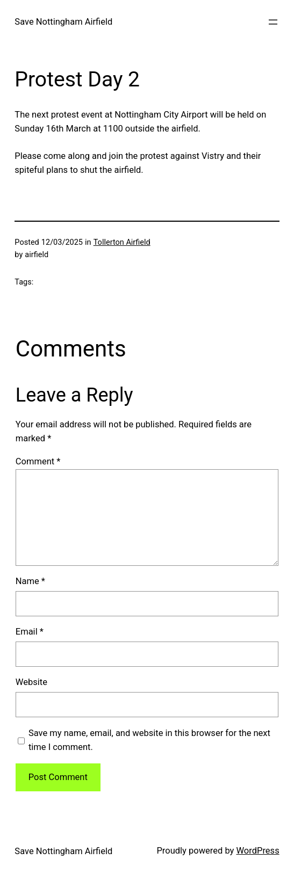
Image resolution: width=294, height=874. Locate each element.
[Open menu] (273, 22)
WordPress (257, 851)
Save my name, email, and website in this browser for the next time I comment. (149, 740)
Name (30, 581)
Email (30, 632)
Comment (38, 461)
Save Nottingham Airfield (63, 22)
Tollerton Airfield (122, 242)
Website (31, 682)
